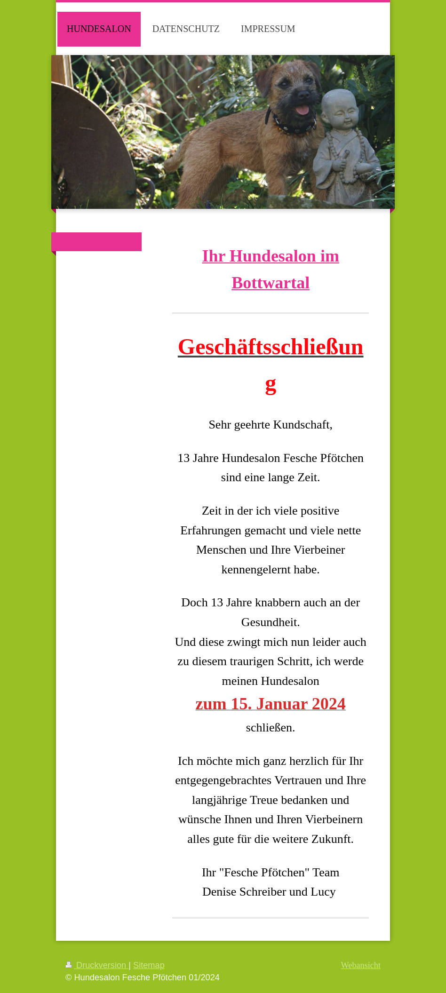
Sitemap (149, 965)
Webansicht (361, 965)
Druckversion (96, 965)
